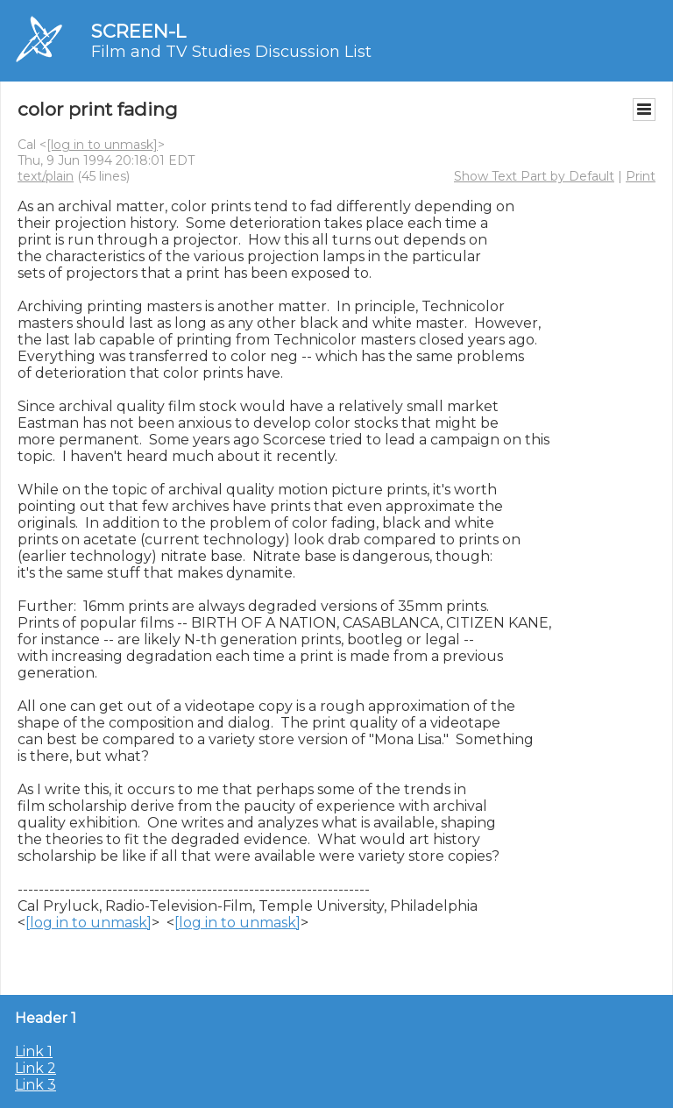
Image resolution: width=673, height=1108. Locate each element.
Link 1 (34, 1051)
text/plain (46, 176)
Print (640, 176)
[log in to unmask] (102, 145)
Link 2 (35, 1068)
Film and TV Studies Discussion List (231, 51)
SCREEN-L (138, 31)
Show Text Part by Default (534, 176)
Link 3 (35, 1084)
